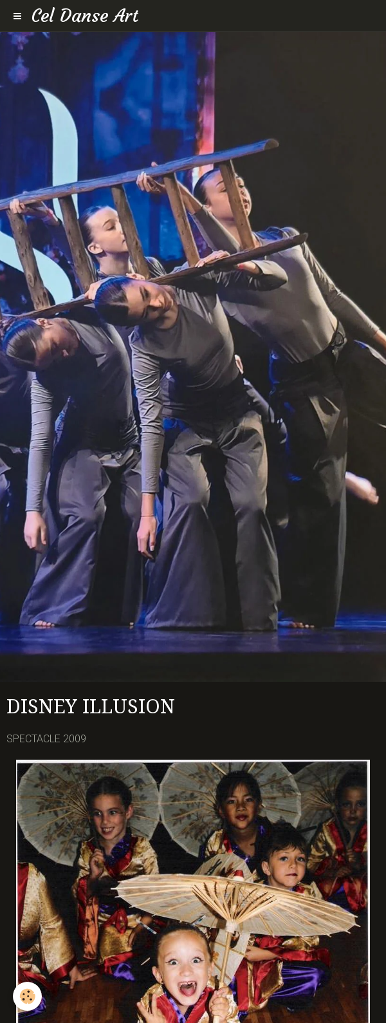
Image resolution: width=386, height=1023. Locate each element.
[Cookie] (27, 996)
